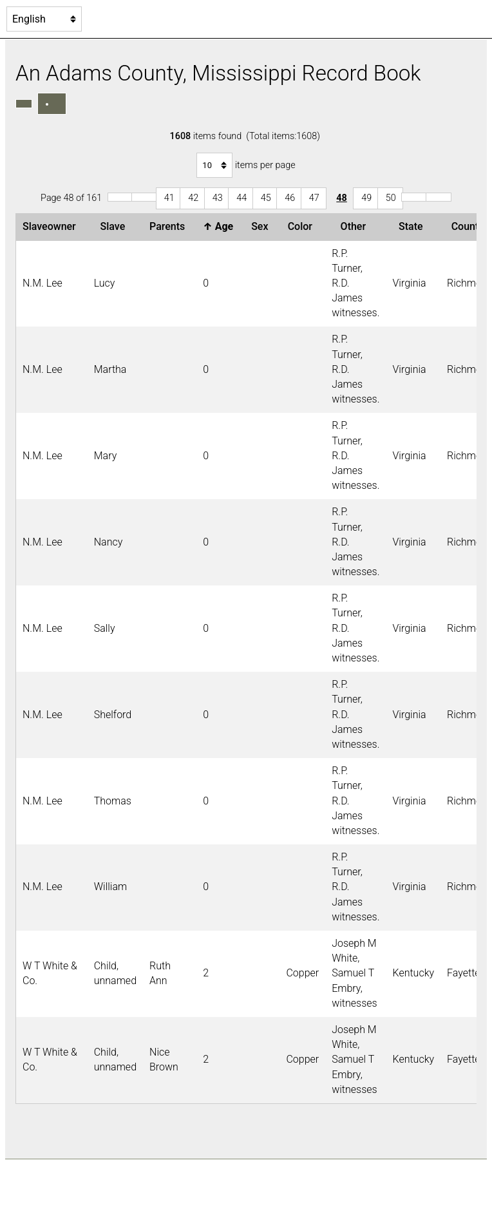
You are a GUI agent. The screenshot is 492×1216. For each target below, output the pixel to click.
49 (366, 198)
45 (266, 198)
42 (193, 198)
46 (290, 198)
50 (391, 198)
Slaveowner (52, 226)
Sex (262, 226)
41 (169, 198)
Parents (169, 226)
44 (241, 198)
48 (341, 198)
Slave (115, 226)
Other (356, 226)
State (413, 226)
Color (302, 226)
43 (218, 198)
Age (220, 226)
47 (314, 198)
